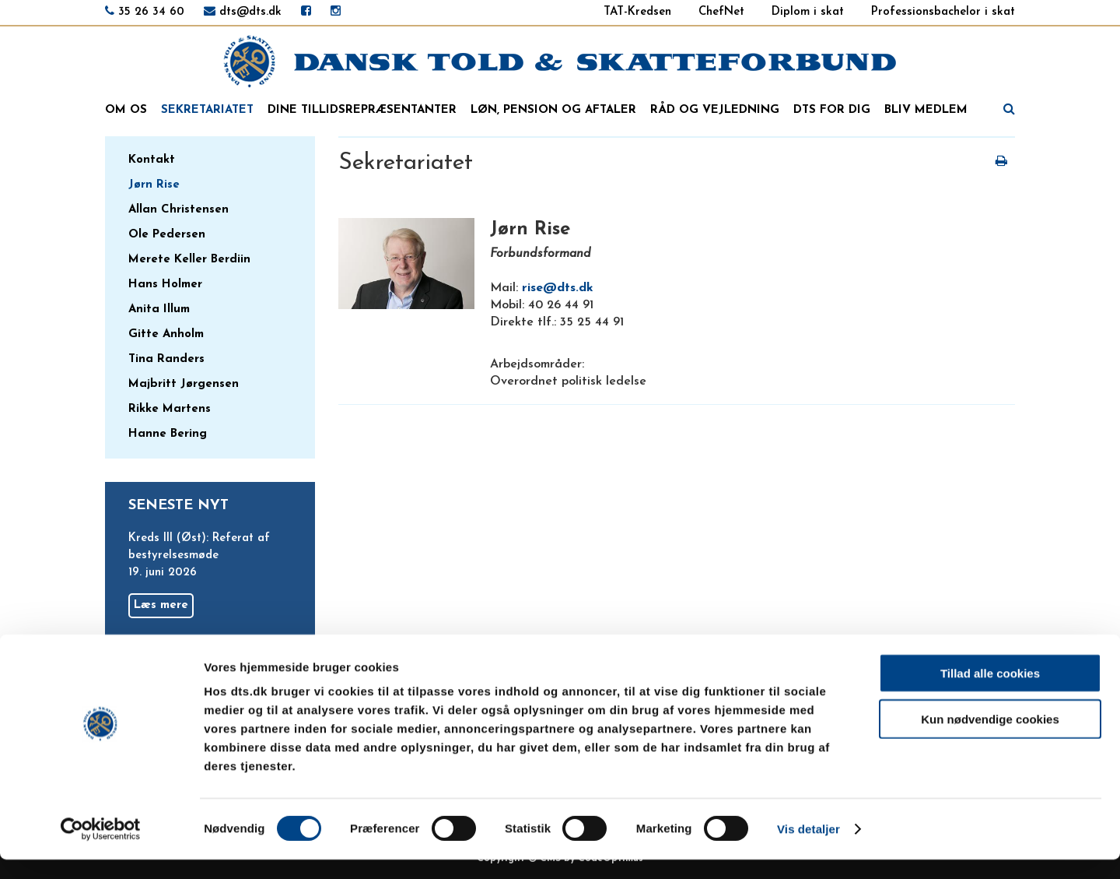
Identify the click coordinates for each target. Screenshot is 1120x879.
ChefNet (721, 12)
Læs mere (161, 605)
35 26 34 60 (151, 12)
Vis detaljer (808, 848)
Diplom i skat (808, 12)
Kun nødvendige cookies (990, 738)
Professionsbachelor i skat (943, 12)
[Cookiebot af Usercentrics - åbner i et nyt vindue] (101, 848)
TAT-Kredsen (637, 12)
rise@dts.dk (557, 288)
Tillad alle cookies (990, 692)
